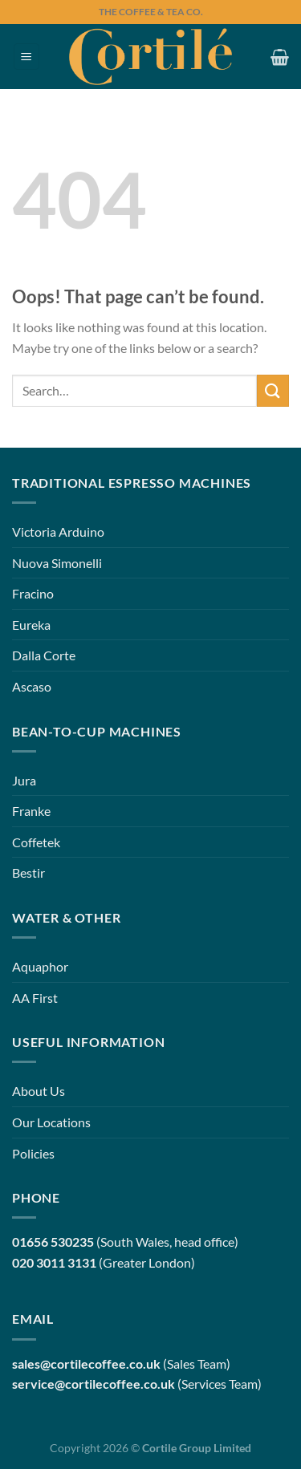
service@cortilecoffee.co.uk (93, 1383)
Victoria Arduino (58, 531)
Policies (33, 1153)
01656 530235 (53, 1241)
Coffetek (36, 842)
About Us (38, 1090)
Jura (24, 780)
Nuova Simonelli (57, 562)
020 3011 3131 (54, 1262)
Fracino (33, 593)
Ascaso (31, 686)
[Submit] (273, 390)
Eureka (31, 624)
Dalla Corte (43, 655)
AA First (35, 997)
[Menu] (26, 56)
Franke (31, 810)
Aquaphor (40, 966)
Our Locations (51, 1122)
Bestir (28, 872)
